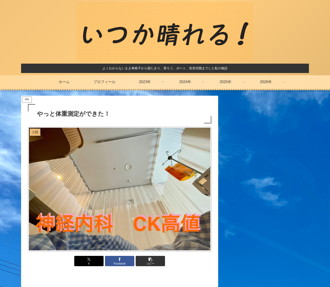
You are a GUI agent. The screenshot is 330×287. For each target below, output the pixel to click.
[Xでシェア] (89, 261)
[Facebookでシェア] (119, 261)
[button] (150, 261)
